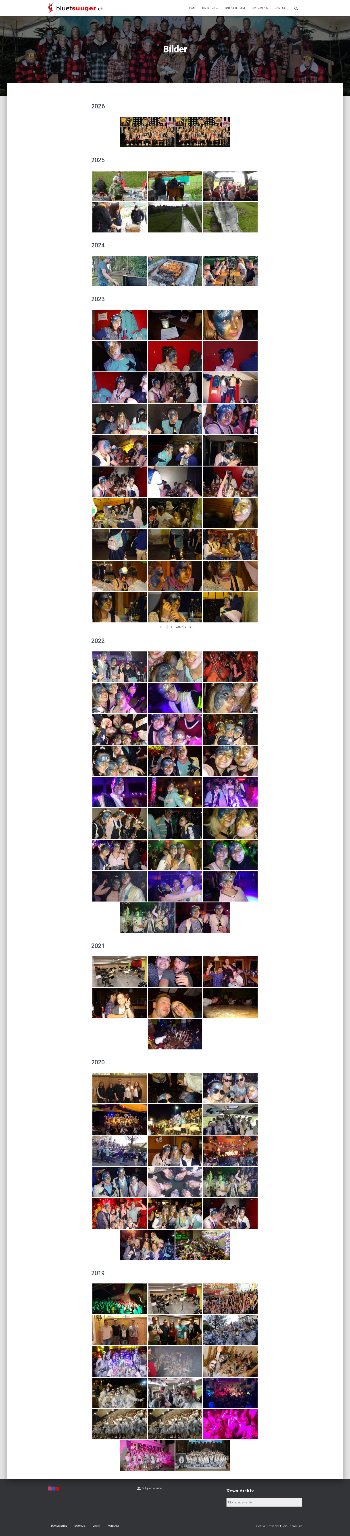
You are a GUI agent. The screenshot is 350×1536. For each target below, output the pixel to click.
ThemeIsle (295, 1526)
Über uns (210, 8)
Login (96, 1525)
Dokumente (59, 1525)
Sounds (79, 1525)
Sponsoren (260, 8)
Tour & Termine (235, 8)
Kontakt (281, 8)
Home (192, 8)
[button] (217, 8)
